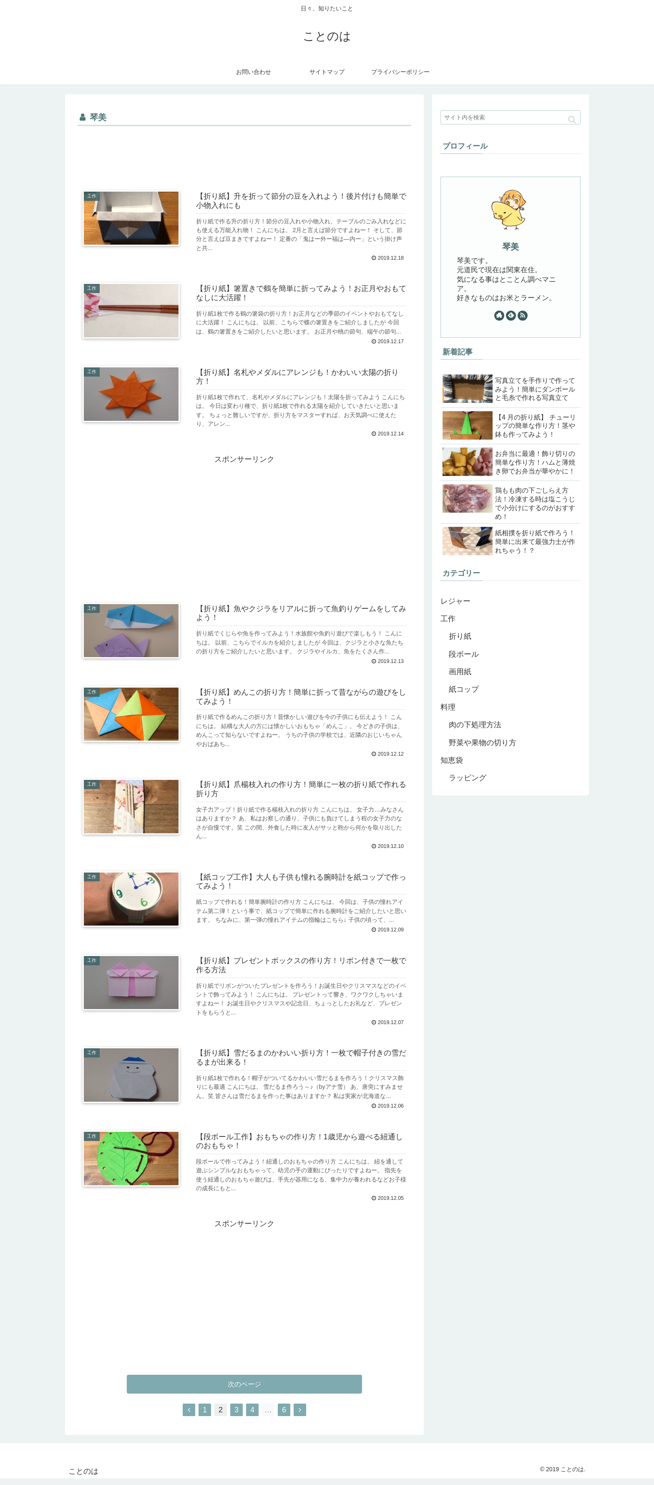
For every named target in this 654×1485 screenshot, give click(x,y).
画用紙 (460, 672)
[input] (510, 117)
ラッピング (467, 778)
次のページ (244, 1390)
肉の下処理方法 (475, 725)
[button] (572, 119)
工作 (447, 619)
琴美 (510, 246)
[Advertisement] (244, 151)
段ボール (464, 654)
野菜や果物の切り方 (482, 743)
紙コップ (464, 689)
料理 (447, 707)
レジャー (455, 601)
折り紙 (460, 636)
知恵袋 (451, 760)
